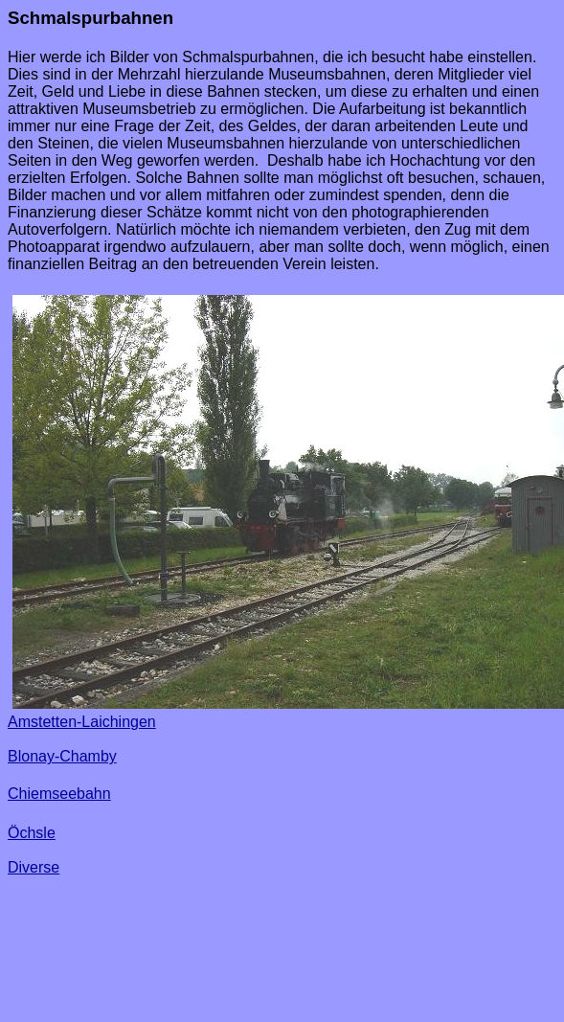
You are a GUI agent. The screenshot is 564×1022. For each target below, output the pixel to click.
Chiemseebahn (59, 793)
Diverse (33, 867)
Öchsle (32, 833)
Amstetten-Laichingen (82, 722)
